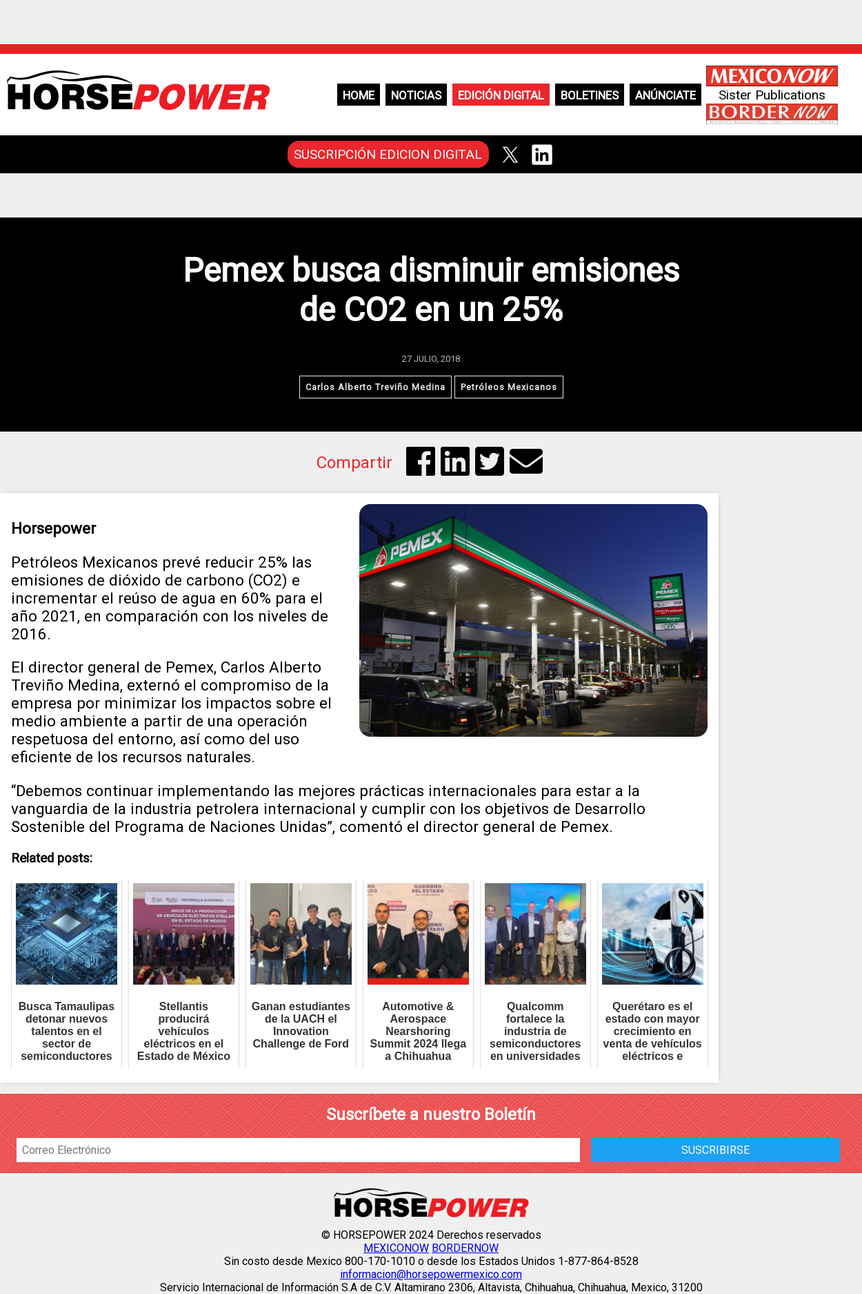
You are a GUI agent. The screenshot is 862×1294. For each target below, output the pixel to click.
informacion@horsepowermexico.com (431, 1274)
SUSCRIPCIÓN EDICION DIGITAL (388, 154)
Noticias (416, 95)
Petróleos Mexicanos (509, 387)
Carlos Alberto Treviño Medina (375, 387)
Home (358, 95)
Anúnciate (665, 95)
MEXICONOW (396, 1248)
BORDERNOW (465, 1248)
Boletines (590, 95)
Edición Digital (501, 95)
